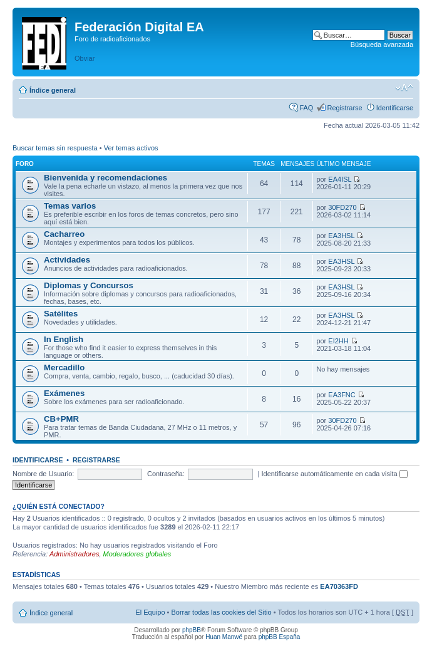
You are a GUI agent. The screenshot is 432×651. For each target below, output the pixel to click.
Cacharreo (64, 234)
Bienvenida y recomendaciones (105, 177)
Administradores (74, 554)
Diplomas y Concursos (88, 285)
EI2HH (338, 341)
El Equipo (150, 612)
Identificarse (394, 108)
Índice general (52, 90)
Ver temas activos (131, 148)
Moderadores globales (137, 554)
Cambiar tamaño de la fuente (404, 87)
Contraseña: (166, 473)
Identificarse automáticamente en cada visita (335, 473)
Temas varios (70, 206)
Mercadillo (64, 367)
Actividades (67, 259)
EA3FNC (341, 394)
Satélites (61, 313)
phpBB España (280, 636)
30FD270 (342, 207)
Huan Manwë (223, 636)
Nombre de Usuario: (43, 473)
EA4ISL (339, 179)
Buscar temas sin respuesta (55, 148)
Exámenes (64, 393)
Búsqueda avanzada (382, 44)
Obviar (85, 58)
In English (63, 339)
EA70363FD (339, 586)
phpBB (191, 630)
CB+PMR (61, 419)
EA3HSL (341, 235)
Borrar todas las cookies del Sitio (221, 612)
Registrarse (344, 108)
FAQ (306, 108)
